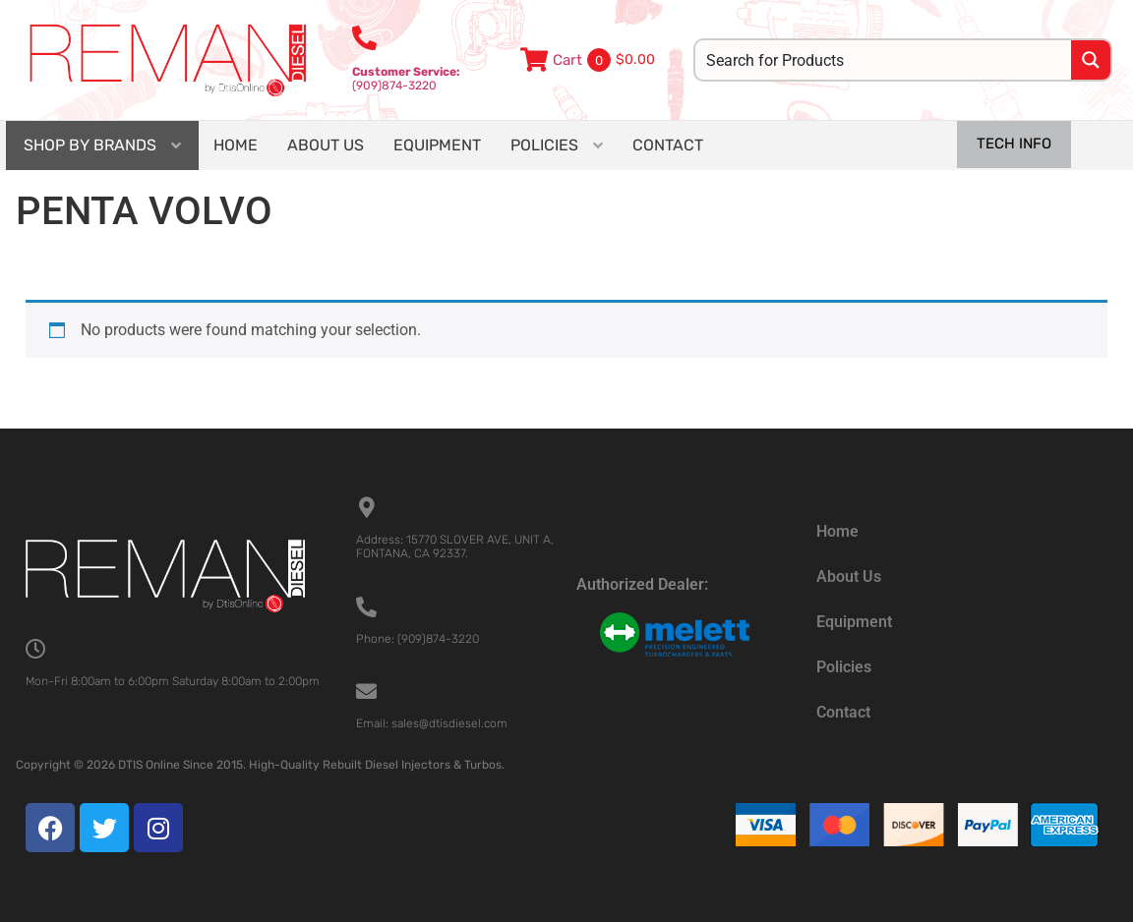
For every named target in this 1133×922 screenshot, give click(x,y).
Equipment (854, 621)
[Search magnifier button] (1090, 60)
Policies (843, 667)
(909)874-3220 (406, 78)
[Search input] (884, 60)
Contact (843, 712)
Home (837, 531)
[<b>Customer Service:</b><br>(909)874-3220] (364, 38)
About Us (848, 576)
